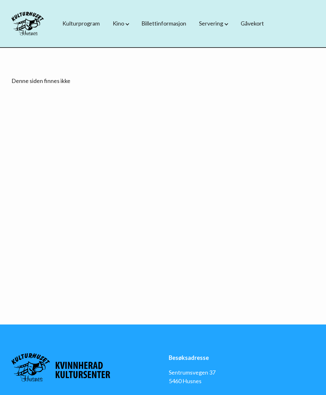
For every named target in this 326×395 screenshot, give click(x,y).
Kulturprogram (81, 23)
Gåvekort (252, 23)
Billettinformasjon (163, 23)
